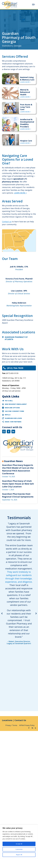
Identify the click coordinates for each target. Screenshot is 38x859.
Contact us (6, 221)
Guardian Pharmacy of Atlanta (16, 338)
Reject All (19, 855)
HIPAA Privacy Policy (26, 725)
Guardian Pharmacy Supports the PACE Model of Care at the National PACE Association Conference (18, 469)
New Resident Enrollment (16, 404)
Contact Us (20, 720)
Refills (7, 415)
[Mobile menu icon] (33, 4)
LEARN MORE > (20, 193)
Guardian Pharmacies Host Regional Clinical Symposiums (17, 495)
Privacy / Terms (11, 725)
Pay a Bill (9, 401)
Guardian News (13, 461)
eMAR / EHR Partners (13, 422)
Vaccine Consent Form (14, 411)
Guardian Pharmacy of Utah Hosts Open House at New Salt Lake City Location (18, 484)
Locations (7, 720)
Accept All (19, 844)
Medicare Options (12, 408)
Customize (19, 849)
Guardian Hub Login (13, 418)
